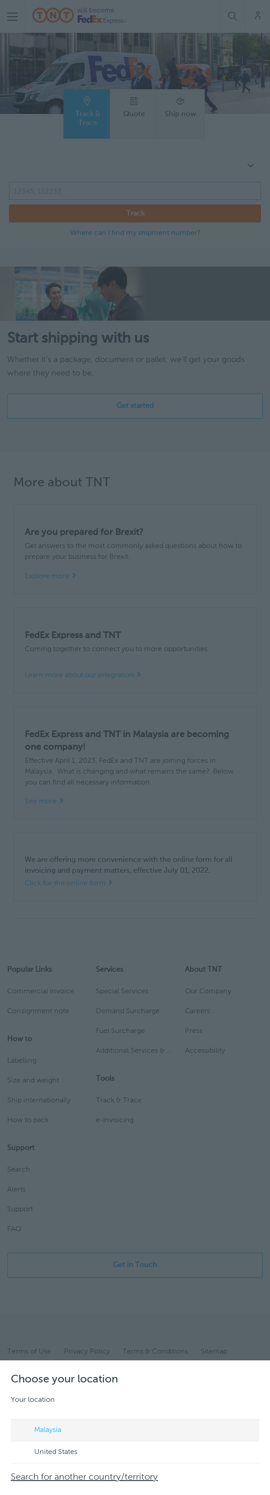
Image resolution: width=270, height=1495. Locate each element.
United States (47, 1453)
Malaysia (39, 1430)
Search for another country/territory (84, 1477)
